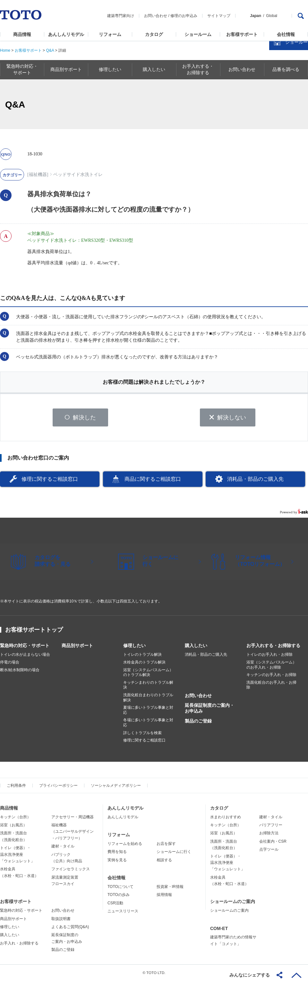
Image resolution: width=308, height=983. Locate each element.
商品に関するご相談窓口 (152, 481)
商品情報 (22, 34)
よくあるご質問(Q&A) (70, 929)
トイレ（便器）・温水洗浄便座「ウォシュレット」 (17, 857)
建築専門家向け (120, 15)
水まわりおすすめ (225, 819)
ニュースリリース (122, 913)
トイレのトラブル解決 (142, 657)
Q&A (50, 50)
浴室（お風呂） (13, 827)
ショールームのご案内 (232, 904)
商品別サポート (77, 648)
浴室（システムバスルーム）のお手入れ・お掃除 (271, 667)
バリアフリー (270, 827)
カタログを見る (282, 120)
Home (5, 50)
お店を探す (166, 846)
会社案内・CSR (273, 843)
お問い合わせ (155, 15)
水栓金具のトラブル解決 (144, 665)
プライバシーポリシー (58, 788)
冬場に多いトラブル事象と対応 (148, 725)
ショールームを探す (286, 137)
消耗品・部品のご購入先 (255, 481)
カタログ (154, 34)
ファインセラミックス (70, 871)
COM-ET (219, 930)
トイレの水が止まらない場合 (25, 657)
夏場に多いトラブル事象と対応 (148, 712)
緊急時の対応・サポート (24, 648)
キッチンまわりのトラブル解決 (148, 687)
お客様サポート (242, 34)
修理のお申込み (183, 15)
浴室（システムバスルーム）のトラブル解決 (148, 675)
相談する (164, 862)
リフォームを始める (124, 846)
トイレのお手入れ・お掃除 (269, 657)
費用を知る (117, 854)
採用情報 (164, 897)
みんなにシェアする (249, 975)
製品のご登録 (198, 723)
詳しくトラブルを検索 (142, 735)
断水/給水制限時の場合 (19, 672)
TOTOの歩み (118, 897)
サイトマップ (218, 15)
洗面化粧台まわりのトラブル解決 (148, 700)
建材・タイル (62, 849)
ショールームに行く (174, 854)
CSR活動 (115, 905)
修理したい (134, 648)
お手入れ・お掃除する (19, 945)
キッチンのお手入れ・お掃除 (271, 677)
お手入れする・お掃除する (273, 648)
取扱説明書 (61, 921)
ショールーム (197, 34)
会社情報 (286, 34)
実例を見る (117, 862)
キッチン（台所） (15, 819)
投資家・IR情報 (170, 889)
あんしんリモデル (66, 34)
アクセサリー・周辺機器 (72, 819)
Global (271, 15)
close (300, 104)
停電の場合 (9, 665)
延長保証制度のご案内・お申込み (209, 710)
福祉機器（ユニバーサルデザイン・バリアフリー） (72, 834)
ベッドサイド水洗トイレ (78, 174)
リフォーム (110, 34)
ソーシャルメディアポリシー (116, 788)
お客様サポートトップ (34, 632)
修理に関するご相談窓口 (49, 481)
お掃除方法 (268, 835)
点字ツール (268, 852)
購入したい (196, 648)
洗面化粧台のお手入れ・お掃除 (271, 687)
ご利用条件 (16, 788)
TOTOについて (120, 889)
